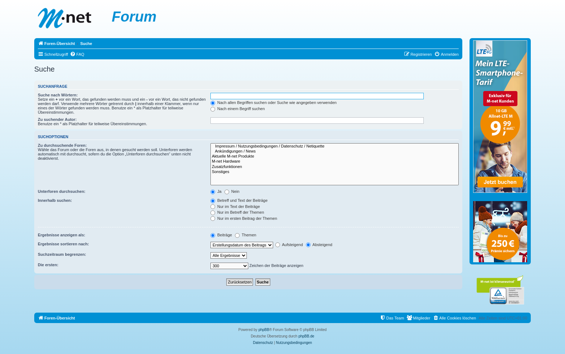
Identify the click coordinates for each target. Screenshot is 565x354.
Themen (245, 235)
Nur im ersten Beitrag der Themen (243, 218)
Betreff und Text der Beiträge (239, 200)
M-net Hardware (334, 161)
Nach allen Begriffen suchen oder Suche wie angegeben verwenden (273, 102)
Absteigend (319, 244)
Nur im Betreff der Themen (237, 212)
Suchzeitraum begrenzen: (62, 254)
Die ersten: (48, 265)
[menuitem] (77, 54)
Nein (232, 191)
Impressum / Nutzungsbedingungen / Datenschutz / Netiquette (334, 146)
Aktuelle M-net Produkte (334, 156)
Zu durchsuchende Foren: (62, 145)
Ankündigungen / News (334, 151)
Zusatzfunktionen (334, 166)
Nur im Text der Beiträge (235, 206)
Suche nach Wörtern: (58, 95)
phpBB (263, 330)
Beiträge (221, 235)
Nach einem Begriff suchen (237, 108)
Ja (216, 191)
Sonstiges (334, 171)
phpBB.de (306, 336)
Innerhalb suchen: (55, 200)
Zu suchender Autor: (57, 119)
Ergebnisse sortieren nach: (63, 244)
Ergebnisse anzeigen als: (61, 235)
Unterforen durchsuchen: (61, 191)
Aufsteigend (289, 244)
